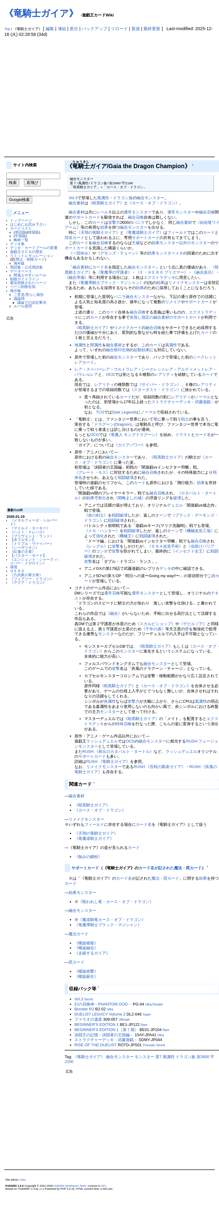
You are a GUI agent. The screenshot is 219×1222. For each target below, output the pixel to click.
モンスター (194, 282)
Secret (88, 999)
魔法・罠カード (165, 878)
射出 (102, 498)
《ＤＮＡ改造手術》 (165, 546)
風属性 (103, 198)
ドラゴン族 (123, 198)
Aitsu (23, 1179)
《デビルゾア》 (193, 623)
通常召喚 (112, 593)
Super (147, 1014)
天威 (136, 243)
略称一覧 (21, 240)
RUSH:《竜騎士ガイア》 (108, 761)
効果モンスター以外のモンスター (181, 243)
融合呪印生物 (118, 350)
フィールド (177, 232)
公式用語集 (34, 267)
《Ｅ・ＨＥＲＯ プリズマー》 (162, 272)
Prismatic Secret (154, 1045)
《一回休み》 (80, 253)
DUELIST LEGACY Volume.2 (99, 1014)
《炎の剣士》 (96, 515)
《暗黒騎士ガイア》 (106, 203)
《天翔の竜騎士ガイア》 (98, 232)
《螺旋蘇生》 (86, 976)
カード (98, 222)
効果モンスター (161, 253)
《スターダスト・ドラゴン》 (155, 389)
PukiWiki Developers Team (70, 1185)
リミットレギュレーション (32, 256)
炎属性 (110, 701)
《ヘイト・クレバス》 (28, 532)
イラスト (183, 434)
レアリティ (164, 374)
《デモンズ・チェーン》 (118, 253)
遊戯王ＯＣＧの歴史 (26, 252)
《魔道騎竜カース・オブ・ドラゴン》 (111, 919)
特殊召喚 (124, 724)
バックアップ (94, 28)
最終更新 (151, 28)
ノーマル (202, 397)
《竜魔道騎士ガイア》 (143, 232)
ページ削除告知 (23, 287)
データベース (21, 271)
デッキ (165, 568)
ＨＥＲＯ (17, 571)
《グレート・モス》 (92, 472)
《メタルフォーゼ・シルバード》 (33, 522)
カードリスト (21, 228)
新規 (136, 28)
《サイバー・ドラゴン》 (159, 384)
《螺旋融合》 (86, 948)
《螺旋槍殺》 (86, 943)
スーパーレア (98, 369)
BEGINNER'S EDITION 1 (96, 1024)
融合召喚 (207, 212)
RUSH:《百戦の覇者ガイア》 (159, 766)
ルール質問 (23, 306)
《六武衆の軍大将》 (26, 575)
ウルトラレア (126, 369)
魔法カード (78, 934)
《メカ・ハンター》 (102, 530)
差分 (74, 28)
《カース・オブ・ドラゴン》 (153, 203)
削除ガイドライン (24, 279)
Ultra (148, 1004)
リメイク (176, 282)
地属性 (80, 345)
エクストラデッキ (159, 277)
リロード (119, 28)
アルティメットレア (195, 369)
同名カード (74, 237)
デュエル (175, 505)
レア (78, 369)
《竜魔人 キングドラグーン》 (133, 434)
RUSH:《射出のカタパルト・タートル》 (118, 751)
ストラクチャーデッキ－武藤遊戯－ (183, 402)
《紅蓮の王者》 (23, 551)
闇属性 (96, 345)
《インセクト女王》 (189, 551)
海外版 (19, 263)
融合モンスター (150, 198)
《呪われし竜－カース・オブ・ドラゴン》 (115, 901)
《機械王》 (125, 536)
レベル (102, 212)
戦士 (185, 419)
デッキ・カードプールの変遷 (33, 248)
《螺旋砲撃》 (86, 971)
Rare (144, 1024)
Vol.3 (73, 198)
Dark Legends (124, 412)
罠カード (76, 962)
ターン (161, 515)
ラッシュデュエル (102, 741)
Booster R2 (84, 1009)
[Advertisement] (57, 97)
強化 (100, 536)
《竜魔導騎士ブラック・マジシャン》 (110, 282)
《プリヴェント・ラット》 (32, 536)
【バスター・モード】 (28, 555)
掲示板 (15, 291)
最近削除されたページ (28, 283)
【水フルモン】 (23, 540)
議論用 (19, 298)
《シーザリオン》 (24, 547)
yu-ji (41, 1188)
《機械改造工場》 (198, 530)
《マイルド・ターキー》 (30, 528)
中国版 (20, 236)
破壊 (177, 498)
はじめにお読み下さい (28, 224)
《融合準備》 (76, 277)
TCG (100, 412)
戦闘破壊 (126, 477)
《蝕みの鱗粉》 (88, 856)
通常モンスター (138, 212)
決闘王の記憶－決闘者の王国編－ (104, 1035)
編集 (50, 28)
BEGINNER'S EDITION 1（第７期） (106, 1029)
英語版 (20, 232)
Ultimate (124, 1019)
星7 (159, 1056)
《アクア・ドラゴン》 (28, 582)
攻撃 (116, 546)
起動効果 (141, 350)
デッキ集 (17, 244)
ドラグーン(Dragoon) (113, 424)
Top (7, 29)
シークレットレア (157, 369)
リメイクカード (128, 327)
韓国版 (33, 232)
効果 (104, 227)
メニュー (21, 212)
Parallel (157, 1004)
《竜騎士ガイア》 (41, 13)
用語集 (15, 267)
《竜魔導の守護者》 (114, 272)
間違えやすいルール (30, 275)
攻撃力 (114, 222)
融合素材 (76, 203)
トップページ (21, 220)
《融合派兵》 (204, 272)
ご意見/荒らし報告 (29, 294)
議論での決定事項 (31, 302)
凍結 (62, 28)
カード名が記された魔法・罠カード (170, 868)
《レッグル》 (96, 546)
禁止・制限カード (30, 259)
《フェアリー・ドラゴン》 (32, 579)
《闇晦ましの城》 (129, 498)
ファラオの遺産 (88, 1019)
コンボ (102, 551)
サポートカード (86, 217)
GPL (103, 1185)
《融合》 (114, 613)
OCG (110, 374)
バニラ (139, 222)
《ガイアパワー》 (129, 445)
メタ (179, 253)
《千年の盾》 (153, 629)
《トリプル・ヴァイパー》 (32, 543)
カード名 (100, 267)
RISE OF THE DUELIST (95, 1045)
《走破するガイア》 (92, 953)
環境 (13, 567)
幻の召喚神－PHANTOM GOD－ (103, 1004)
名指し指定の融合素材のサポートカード (165, 317)
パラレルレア (86, 374)
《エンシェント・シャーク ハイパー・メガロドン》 (34, 561)
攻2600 (203, 1056)
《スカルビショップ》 (155, 623)
